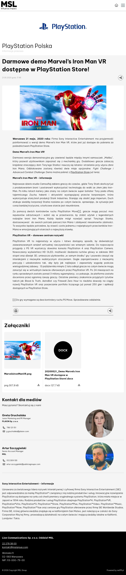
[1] (79, 211)
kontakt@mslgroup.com (15, 547)
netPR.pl (120, 570)
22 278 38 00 (9, 543)
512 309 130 (10, 460)
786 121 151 (9, 427)
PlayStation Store (80, 172)
